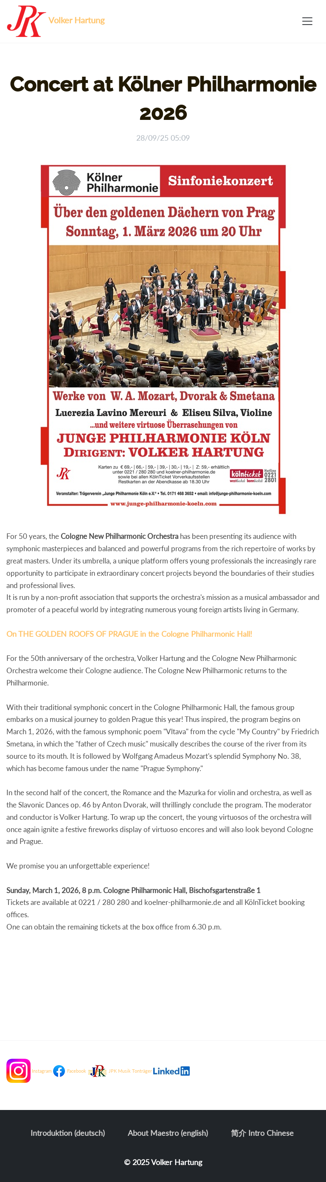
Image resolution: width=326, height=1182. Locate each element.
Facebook (76, 1071)
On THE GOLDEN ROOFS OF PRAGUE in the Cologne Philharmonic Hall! (129, 633)
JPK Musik (120, 1071)
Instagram (42, 1071)
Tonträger (142, 1071)
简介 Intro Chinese (262, 1133)
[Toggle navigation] (307, 21)
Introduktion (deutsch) (68, 1133)
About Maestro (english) (168, 1133)
